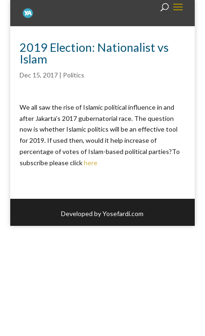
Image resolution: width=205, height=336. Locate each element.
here (90, 163)
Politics (73, 75)
